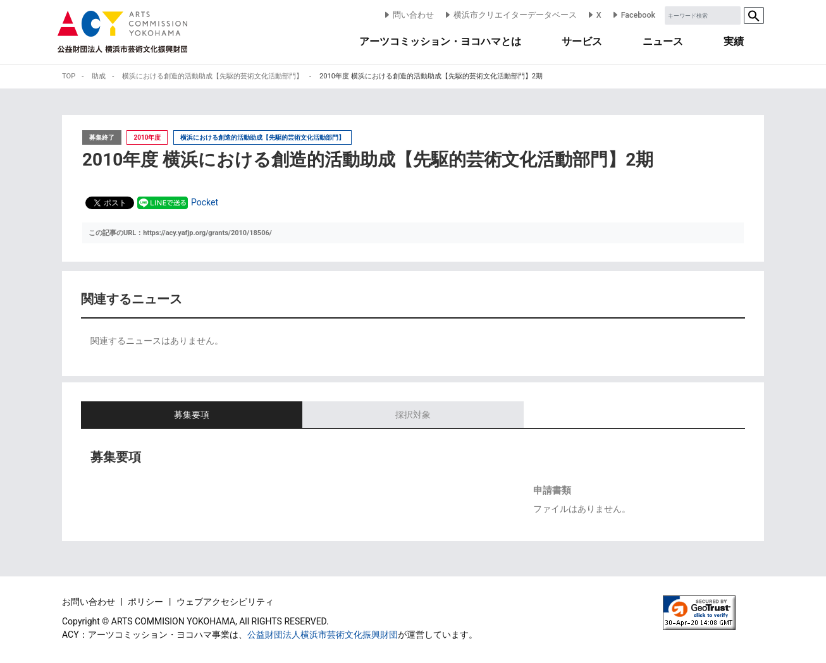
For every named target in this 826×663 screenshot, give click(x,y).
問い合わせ (408, 15)
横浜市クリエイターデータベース (510, 15)
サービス (582, 41)
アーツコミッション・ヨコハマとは (440, 41)
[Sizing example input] (703, 15)
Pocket (204, 202)
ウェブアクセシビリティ (225, 602)
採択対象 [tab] (413, 415)
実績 (734, 41)
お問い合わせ (89, 602)
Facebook (633, 15)
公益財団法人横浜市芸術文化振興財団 (322, 635)
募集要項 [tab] (191, 415)
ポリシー (146, 602)
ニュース (663, 41)
